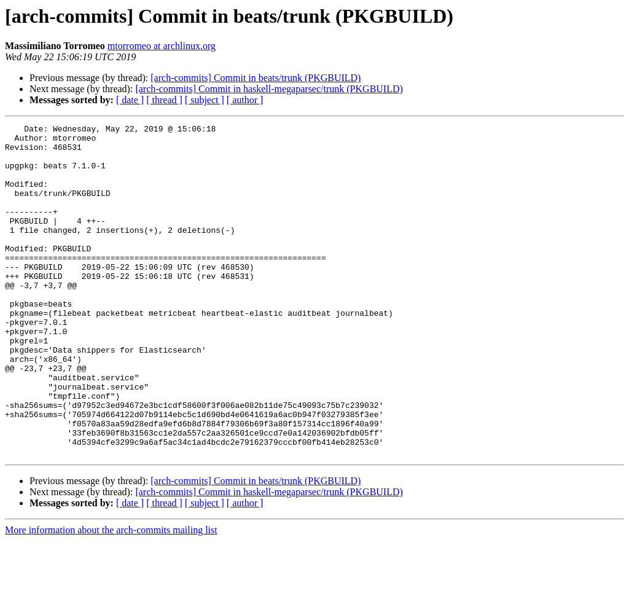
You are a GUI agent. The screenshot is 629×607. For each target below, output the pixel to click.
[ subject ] (204, 100)
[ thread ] (164, 100)
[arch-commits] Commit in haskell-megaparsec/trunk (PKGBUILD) (268, 89)
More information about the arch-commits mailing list (111, 596)
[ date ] (130, 100)
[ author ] (245, 100)
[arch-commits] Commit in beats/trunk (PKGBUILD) (255, 77)
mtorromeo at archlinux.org (161, 46)
